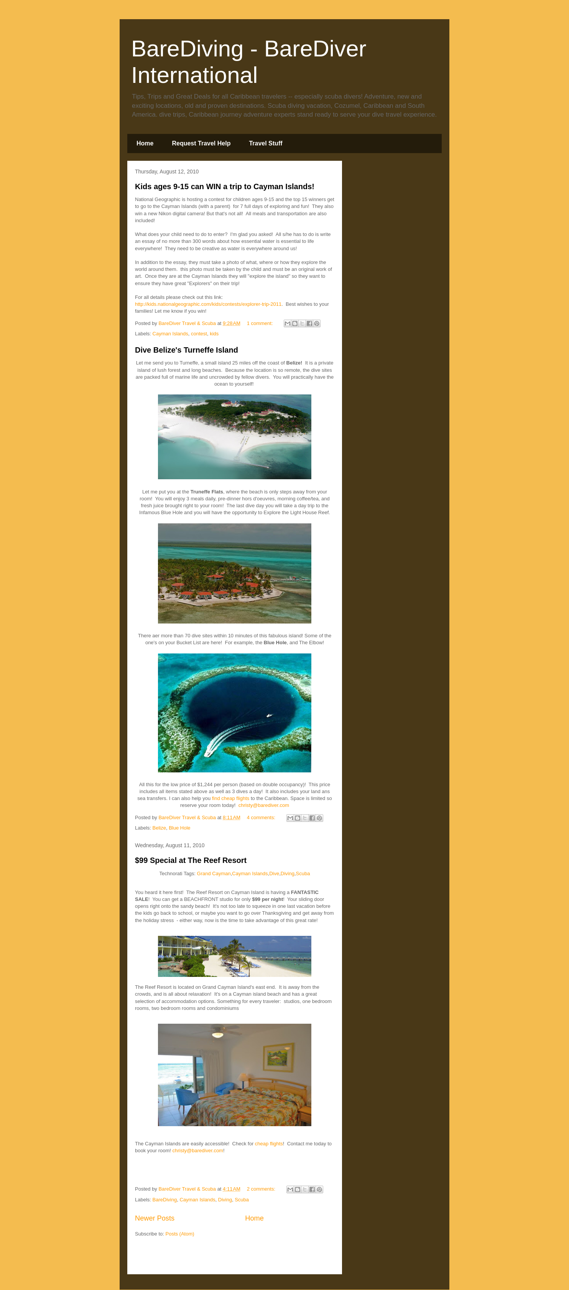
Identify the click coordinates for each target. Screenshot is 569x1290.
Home (144, 143)
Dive (274, 873)
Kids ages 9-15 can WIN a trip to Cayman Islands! (224, 186)
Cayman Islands (170, 334)
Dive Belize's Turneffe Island (186, 350)
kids (214, 334)
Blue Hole (179, 828)
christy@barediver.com (263, 805)
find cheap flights (231, 798)
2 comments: (262, 1189)
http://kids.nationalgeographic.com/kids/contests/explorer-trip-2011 (208, 304)
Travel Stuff (265, 143)
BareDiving (165, 1200)
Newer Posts (154, 1218)
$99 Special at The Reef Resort (191, 860)
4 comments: (262, 817)
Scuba (303, 873)
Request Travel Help (201, 143)
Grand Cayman (214, 873)
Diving (287, 873)
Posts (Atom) (180, 1234)
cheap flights (269, 1143)
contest (199, 334)
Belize (159, 828)
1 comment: (261, 323)
